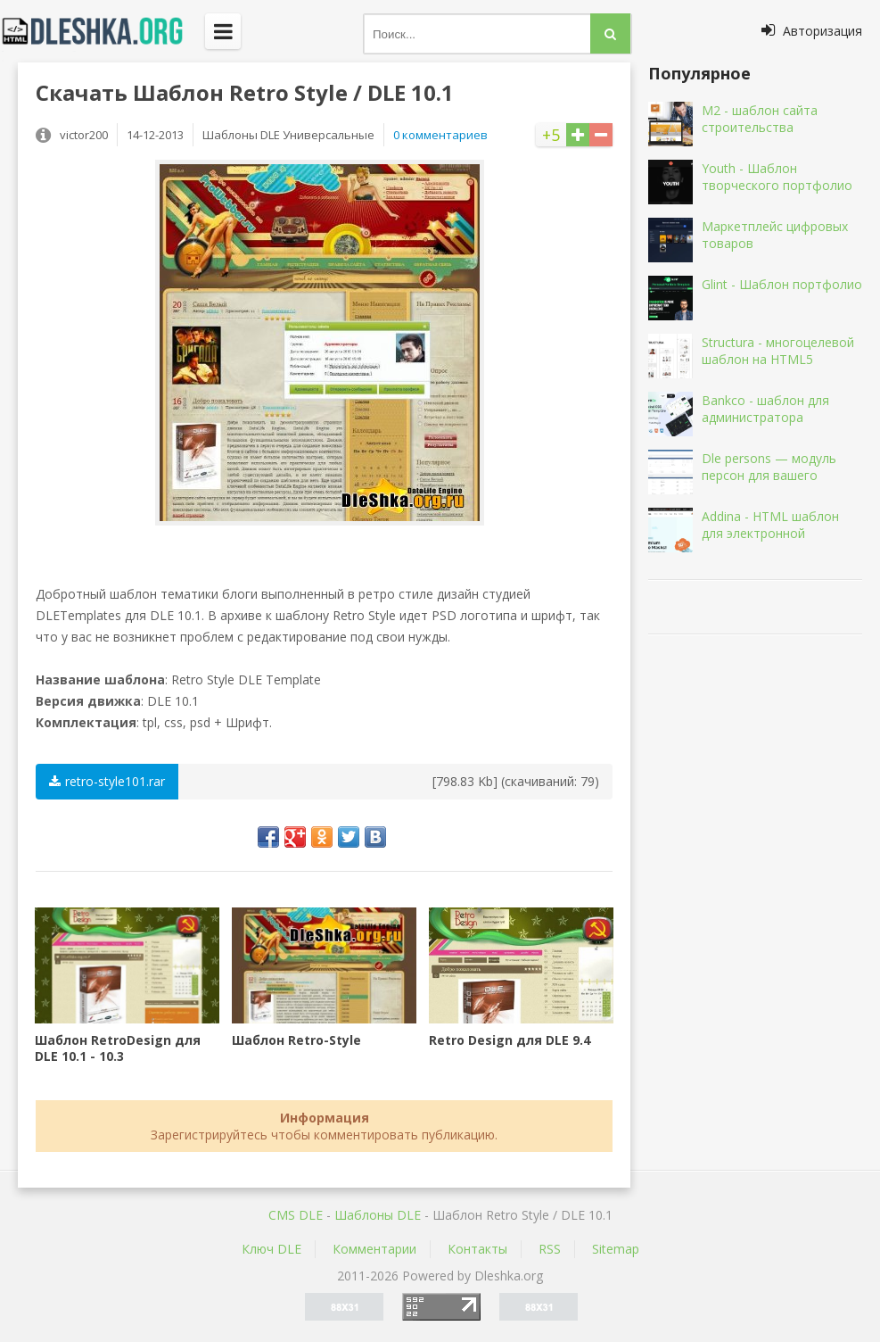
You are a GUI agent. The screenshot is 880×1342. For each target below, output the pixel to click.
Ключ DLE (271, 1248)
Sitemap (615, 1248)
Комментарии (374, 1248)
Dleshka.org (102, 31)
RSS (550, 1248)
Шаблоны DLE (377, 1214)
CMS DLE (295, 1214)
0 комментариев (440, 135)
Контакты (477, 1248)
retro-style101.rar (107, 781)
